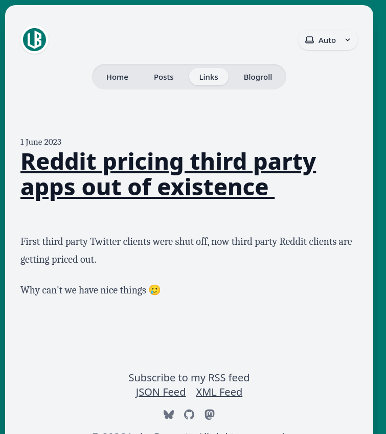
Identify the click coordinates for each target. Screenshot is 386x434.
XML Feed (219, 392)
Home (117, 77)
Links (208, 77)
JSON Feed (161, 392)
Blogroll (258, 77)
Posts (164, 77)
